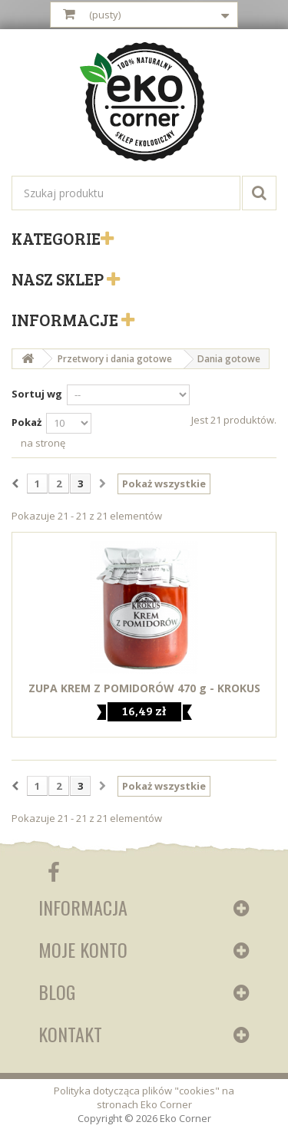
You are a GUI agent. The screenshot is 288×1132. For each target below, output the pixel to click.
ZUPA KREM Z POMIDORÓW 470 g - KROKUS (144, 688)
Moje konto (82, 949)
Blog (56, 991)
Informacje (66, 319)
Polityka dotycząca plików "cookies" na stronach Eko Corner (144, 1097)
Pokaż (26, 422)
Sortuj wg (37, 394)
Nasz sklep (59, 278)
